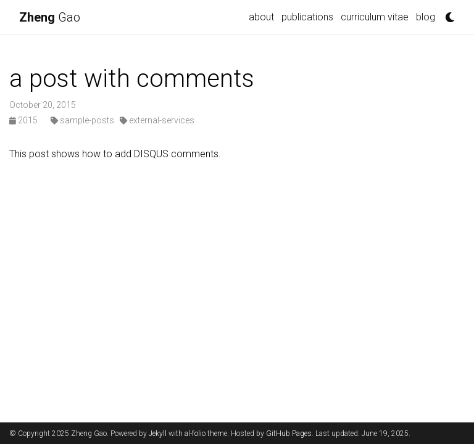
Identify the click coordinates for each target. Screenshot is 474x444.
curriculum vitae (375, 17)
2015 (24, 120)
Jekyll (158, 433)
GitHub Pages (289, 433)
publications (307, 17)
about (261, 17)
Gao (49, 17)
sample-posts (82, 120)
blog (425, 17)
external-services (157, 120)
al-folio (195, 433)
